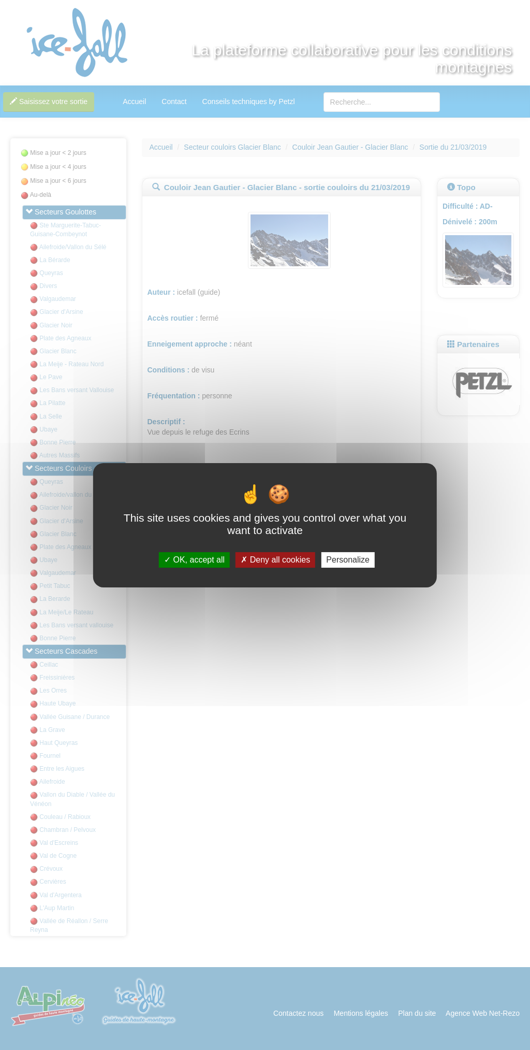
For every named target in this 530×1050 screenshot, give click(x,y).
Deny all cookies (275, 559)
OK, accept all (194, 559)
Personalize (348, 559)
